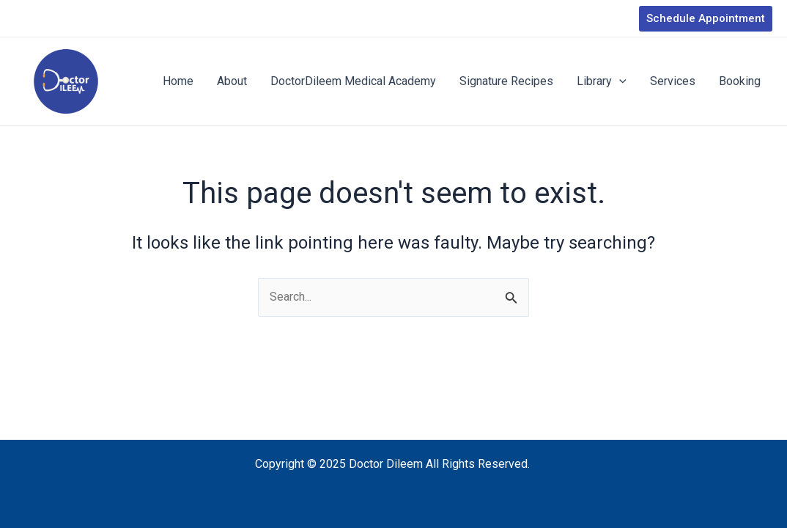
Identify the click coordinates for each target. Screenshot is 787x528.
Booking (740, 81)
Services (672, 81)
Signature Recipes (506, 81)
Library (602, 81)
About (232, 81)
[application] (619, 81)
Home (178, 81)
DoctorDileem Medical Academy (353, 81)
